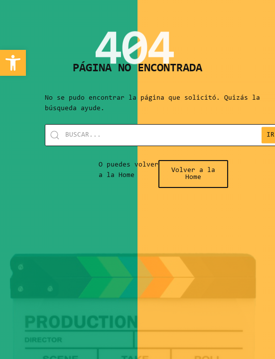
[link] (13, 63)
